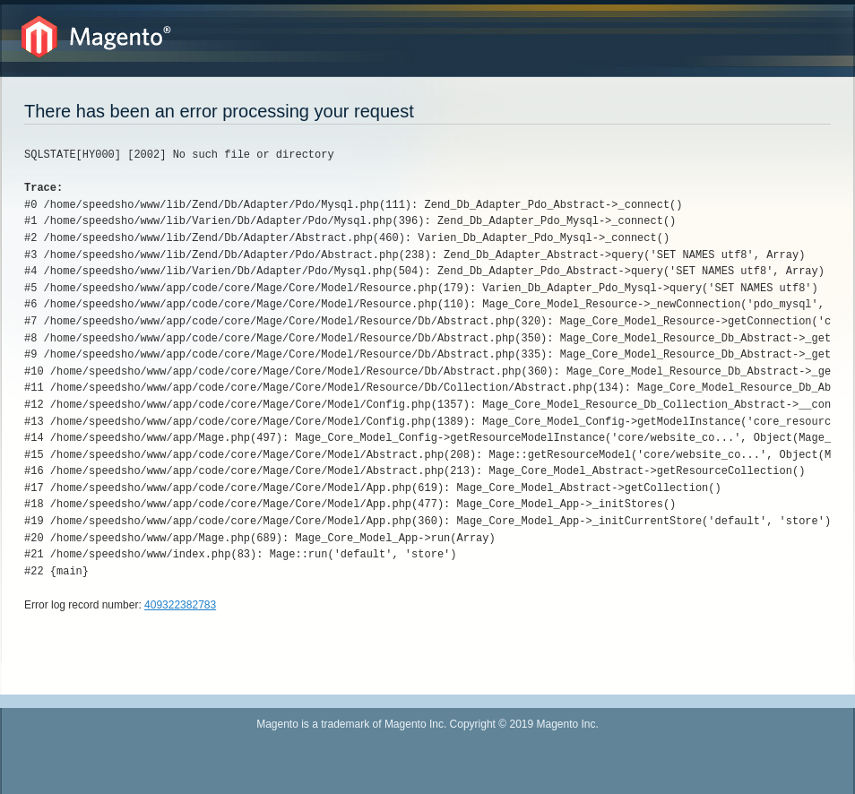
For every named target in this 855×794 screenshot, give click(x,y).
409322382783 (180, 605)
